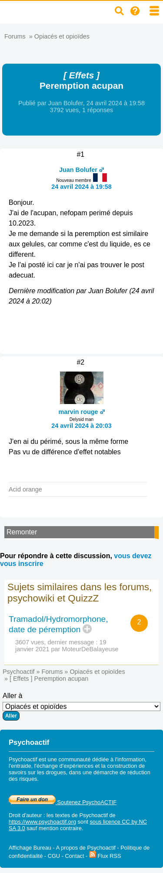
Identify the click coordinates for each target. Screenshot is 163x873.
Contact (74, 856)
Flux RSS (105, 856)
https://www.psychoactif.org (42, 821)
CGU (54, 856)
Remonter (22, 532)
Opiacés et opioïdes (62, 36)
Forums (15, 36)
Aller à (81, 706)
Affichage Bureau (30, 847)
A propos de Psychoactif (86, 847)
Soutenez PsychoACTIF (62, 802)
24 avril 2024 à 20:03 (81, 425)
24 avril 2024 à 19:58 (81, 186)
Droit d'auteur (25, 815)
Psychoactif (19, 671)
